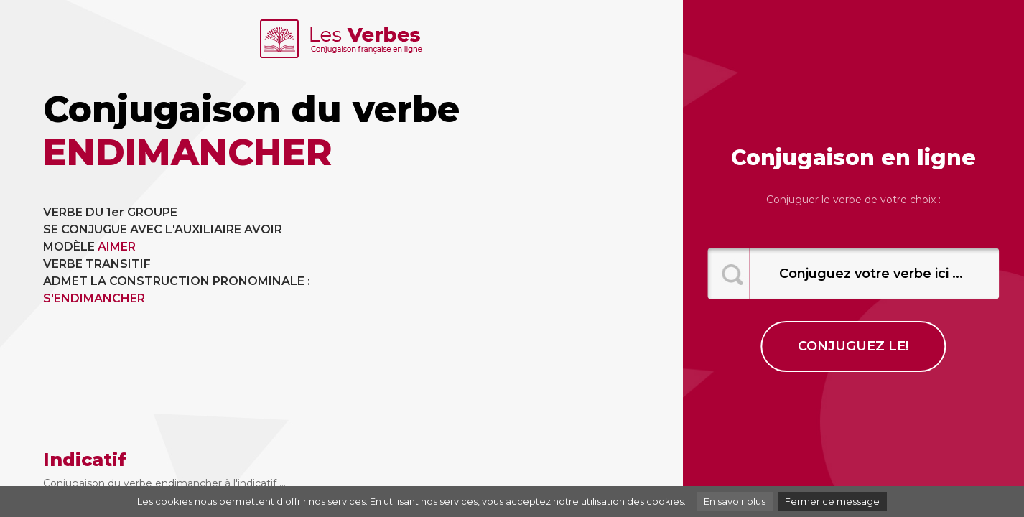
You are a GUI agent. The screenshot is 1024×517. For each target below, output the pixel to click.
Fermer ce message (832, 501)
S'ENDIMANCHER (94, 298)
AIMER (117, 246)
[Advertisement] (495, 304)
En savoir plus (734, 501)
